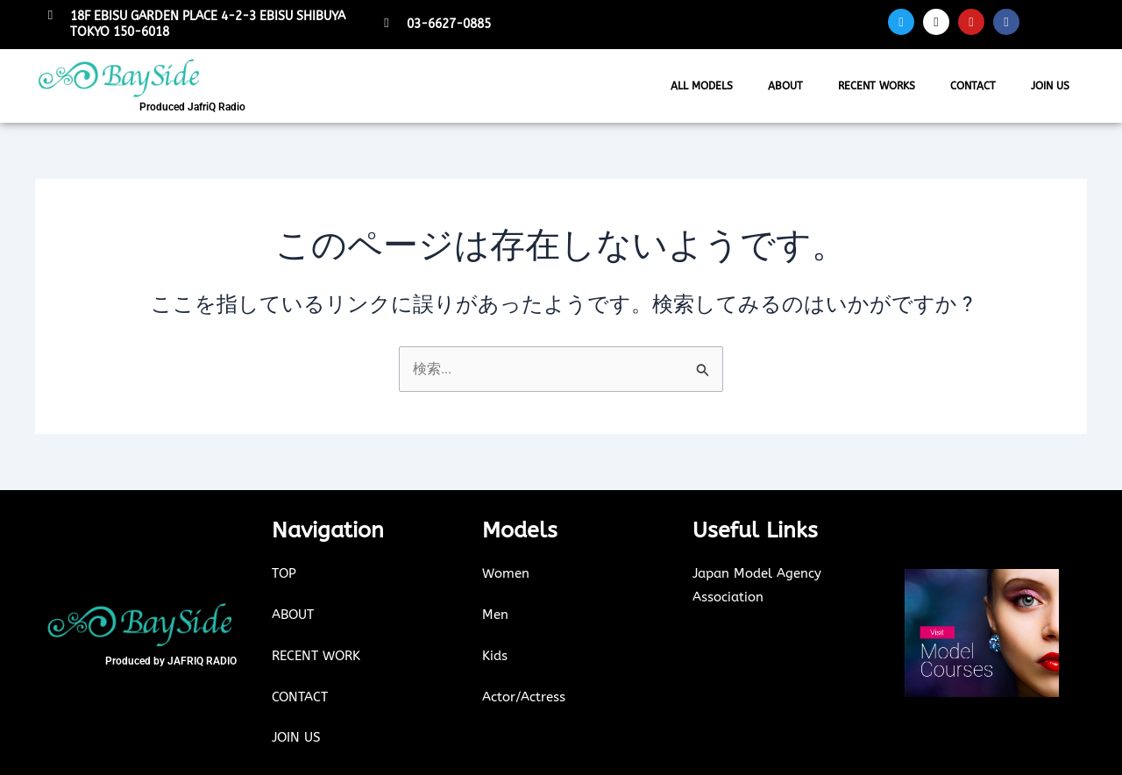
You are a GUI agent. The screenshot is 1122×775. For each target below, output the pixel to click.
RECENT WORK (316, 656)
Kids (495, 656)
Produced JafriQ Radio (192, 107)
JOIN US (1050, 86)
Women (505, 574)
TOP (284, 574)
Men (495, 614)
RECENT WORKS (876, 86)
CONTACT (973, 86)
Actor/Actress (523, 696)
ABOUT (785, 86)
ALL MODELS (702, 86)
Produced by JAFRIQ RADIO (171, 661)
